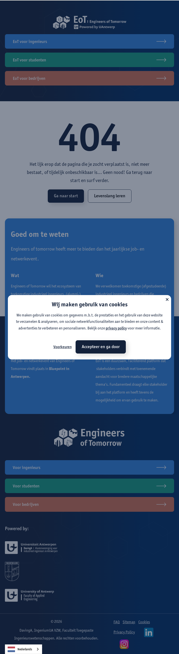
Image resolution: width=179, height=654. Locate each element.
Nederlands (20, 649)
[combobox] (23, 649)
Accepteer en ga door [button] (101, 346)
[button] (167, 299)
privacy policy (116, 328)
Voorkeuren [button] (62, 346)
